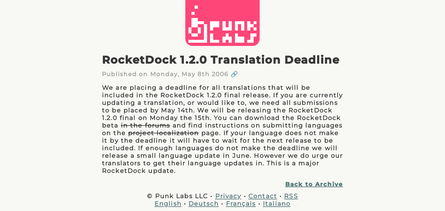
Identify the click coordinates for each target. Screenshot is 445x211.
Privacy (228, 196)
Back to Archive (314, 184)
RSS (291, 196)
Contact (262, 196)
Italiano (276, 203)
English (168, 203)
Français (241, 203)
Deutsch (204, 203)
